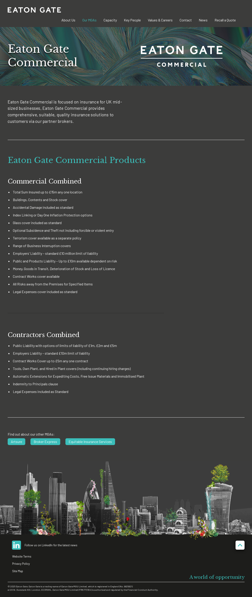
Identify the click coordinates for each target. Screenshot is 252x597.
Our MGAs (89, 20)
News (203, 20)
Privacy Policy (21, 563)
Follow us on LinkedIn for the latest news (51, 545)
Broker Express (45, 441)
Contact (186, 20)
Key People (132, 20)
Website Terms (21, 556)
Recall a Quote (225, 20)
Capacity (110, 20)
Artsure (16, 441)
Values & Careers (160, 20)
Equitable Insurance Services (90, 441)
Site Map (17, 571)
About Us (68, 20)
